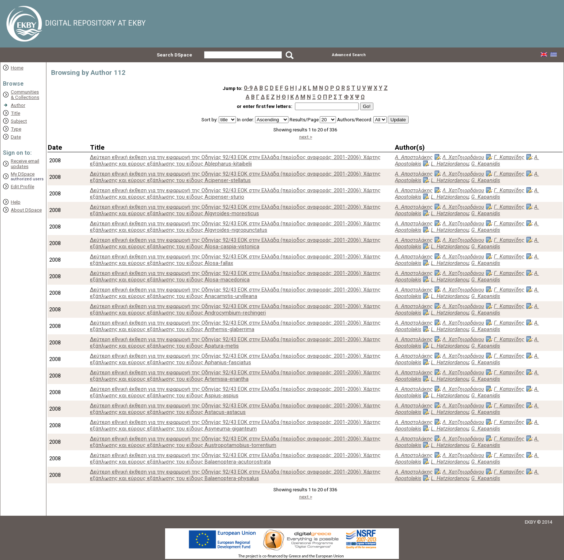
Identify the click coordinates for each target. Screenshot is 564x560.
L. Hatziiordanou (450, 164)
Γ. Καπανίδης (509, 157)
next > (305, 137)
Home (17, 68)
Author (18, 105)
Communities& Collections (25, 94)
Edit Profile (22, 186)
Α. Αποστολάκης (414, 157)
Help (16, 202)
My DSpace (23, 174)
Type (16, 129)
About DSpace (26, 210)
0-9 (248, 88)
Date (16, 137)
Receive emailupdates (25, 163)
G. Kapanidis (485, 164)
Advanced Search (349, 55)
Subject (19, 121)
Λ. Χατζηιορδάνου (463, 157)
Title (15, 113)
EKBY (530, 522)
